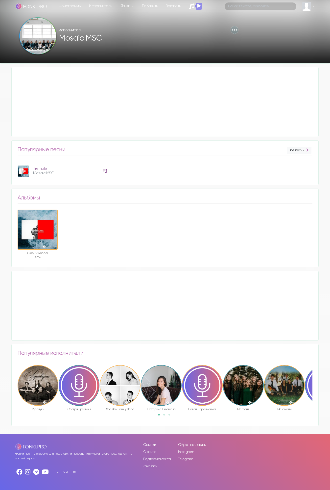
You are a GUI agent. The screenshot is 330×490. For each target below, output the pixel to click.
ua (65, 471)
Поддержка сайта (157, 459)
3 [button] (170, 416)
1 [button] (160, 416)
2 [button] (165, 416)
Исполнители (101, 6)
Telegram (185, 459)
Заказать (173, 6)
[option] (64, 169)
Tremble (40, 169)
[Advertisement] (160, 102)
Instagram (186, 452)
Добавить (150, 6)
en (75, 471)
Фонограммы (70, 6)
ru (57, 471)
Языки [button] (125, 6)
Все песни (299, 150)
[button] (234, 30)
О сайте (149, 452)
